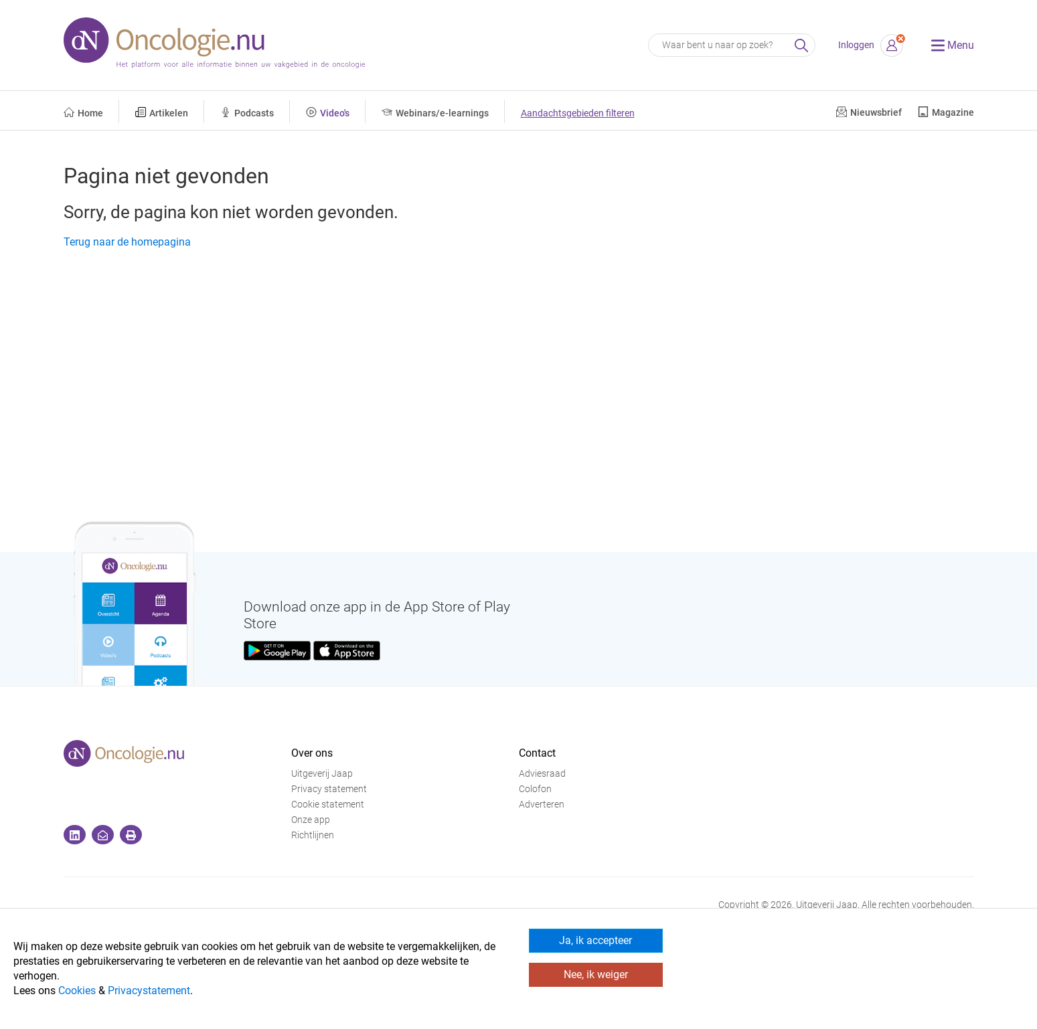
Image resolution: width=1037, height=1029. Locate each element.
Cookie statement (327, 804)
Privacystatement (149, 990)
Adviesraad (542, 773)
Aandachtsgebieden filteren (578, 113)
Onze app (310, 820)
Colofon (535, 789)
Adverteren (541, 804)
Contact (537, 753)
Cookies (77, 990)
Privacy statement (329, 789)
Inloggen (856, 45)
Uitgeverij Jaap (322, 773)
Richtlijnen (312, 835)
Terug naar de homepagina (127, 242)
